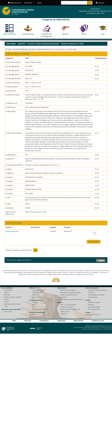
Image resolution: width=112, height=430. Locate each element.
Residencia (91, 305)
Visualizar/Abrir (93, 242)
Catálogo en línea (37, 292)
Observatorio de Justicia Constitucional (71, 299)
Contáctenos (61, 321)
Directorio (27, 321)
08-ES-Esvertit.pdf (12, 231)
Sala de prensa (33, 317)
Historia (6, 302)
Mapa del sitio (78, 321)
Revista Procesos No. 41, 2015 (72, 44)
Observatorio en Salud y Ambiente (70, 292)
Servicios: (101, 3)
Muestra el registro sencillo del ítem (18, 250)
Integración (63, 314)
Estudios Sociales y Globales (12, 297)
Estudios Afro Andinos (66, 307)
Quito (14, 321)
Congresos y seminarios (92, 314)
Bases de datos (36, 297)
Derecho (6, 292)
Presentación (8, 311)
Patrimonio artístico (94, 309)
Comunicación (8, 290)
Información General (38, 290)
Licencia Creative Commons (41, 260)
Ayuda (39, 3)
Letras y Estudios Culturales (12, 304)
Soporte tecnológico (94, 307)
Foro (33, 307)
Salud (5, 306)
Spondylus (32, 314)
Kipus (33, 305)
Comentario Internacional (40, 309)
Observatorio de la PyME (67, 290)
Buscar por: (29, 3)
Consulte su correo (98, 321)
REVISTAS (21, 44)
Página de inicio (14, 3)
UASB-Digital (11, 44)
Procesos (35, 302)
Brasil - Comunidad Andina (68, 305)
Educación (7, 295)
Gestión (6, 299)
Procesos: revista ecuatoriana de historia (43, 44)
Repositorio (35, 295)
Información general (94, 302)
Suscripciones (44, 321)
